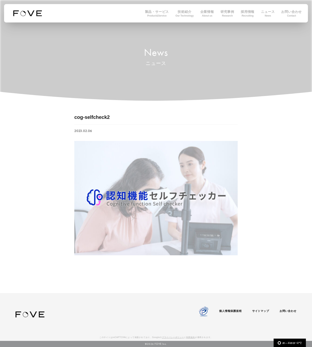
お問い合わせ (288, 310)
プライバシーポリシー (173, 337)
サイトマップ (260, 310)
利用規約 (190, 337)
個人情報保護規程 (230, 310)
